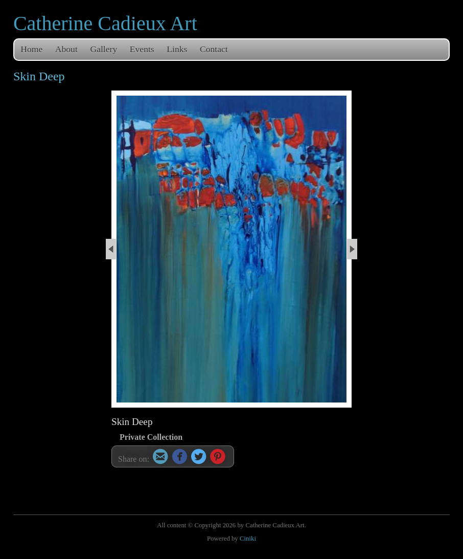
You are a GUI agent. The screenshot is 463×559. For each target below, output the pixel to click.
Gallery (103, 49)
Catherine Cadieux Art (105, 23)
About (66, 49)
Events (142, 49)
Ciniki (248, 538)
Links (177, 49)
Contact (214, 49)
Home (31, 49)
